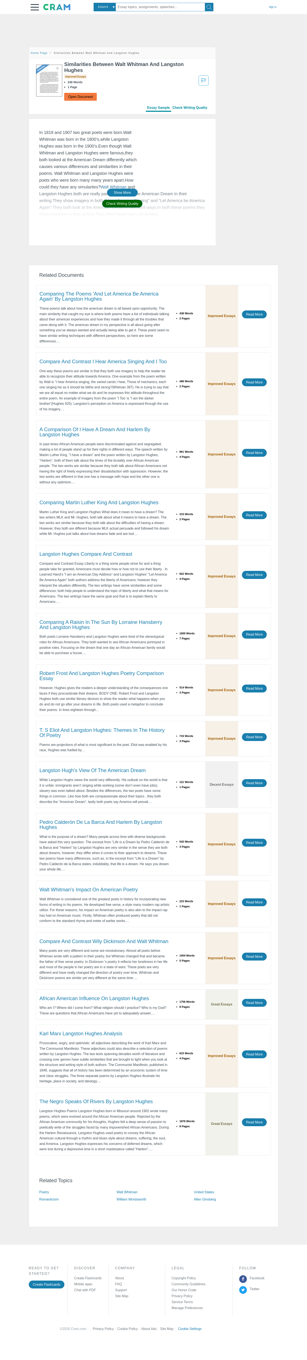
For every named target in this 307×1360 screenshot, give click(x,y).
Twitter (254, 1289)
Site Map (121, 1296)
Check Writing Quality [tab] (189, 107)
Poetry (44, 1192)
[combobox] (105, 7)
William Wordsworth (131, 1199)
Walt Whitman (127, 1192)
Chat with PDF (85, 1290)
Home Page (39, 53)
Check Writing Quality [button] (122, 203)
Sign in (273, 7)
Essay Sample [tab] (158, 107)
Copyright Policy (184, 1278)
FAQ (118, 1284)
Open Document (80, 97)
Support (121, 1290)
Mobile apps (83, 1284)
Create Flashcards (46, 1284)
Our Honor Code (184, 1290)
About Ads (150, 1329)
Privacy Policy (182, 1296)
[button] (34, 7)
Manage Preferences (187, 1308)
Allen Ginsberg (205, 1199)
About (119, 1278)
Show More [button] (122, 192)
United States (204, 1192)
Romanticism (49, 1199)
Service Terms (182, 1302)
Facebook (256, 1278)
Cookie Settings (190, 1329)
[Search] (209, 7)
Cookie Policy (129, 1329)
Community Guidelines (189, 1284)
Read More (254, 314)
